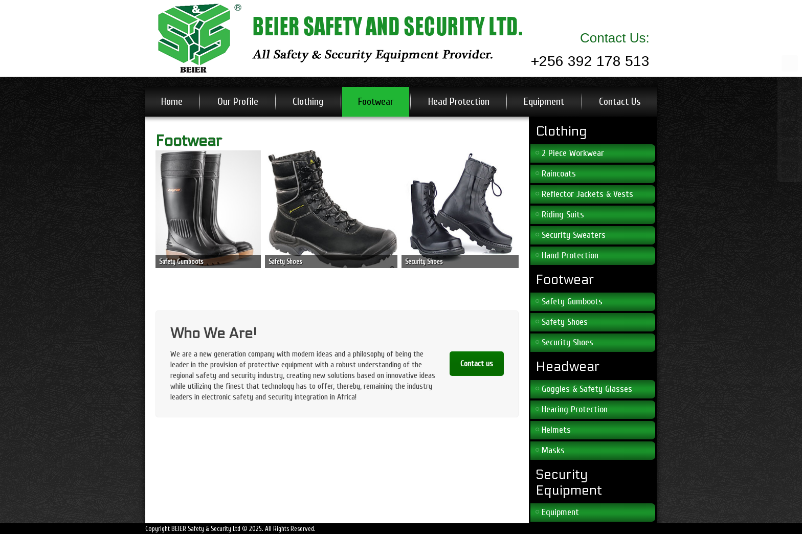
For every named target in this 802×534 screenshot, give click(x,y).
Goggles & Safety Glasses (587, 389)
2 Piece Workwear (573, 153)
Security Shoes (567, 342)
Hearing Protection (575, 409)
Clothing (308, 101)
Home (172, 101)
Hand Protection (570, 255)
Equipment (544, 101)
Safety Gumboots (572, 301)
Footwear (375, 101)
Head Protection (458, 101)
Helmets (556, 430)
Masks (553, 450)
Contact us (476, 363)
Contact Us (620, 101)
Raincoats (559, 173)
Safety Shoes (565, 322)
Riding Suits (563, 214)
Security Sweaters (574, 235)
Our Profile (237, 101)
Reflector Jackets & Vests (587, 194)
